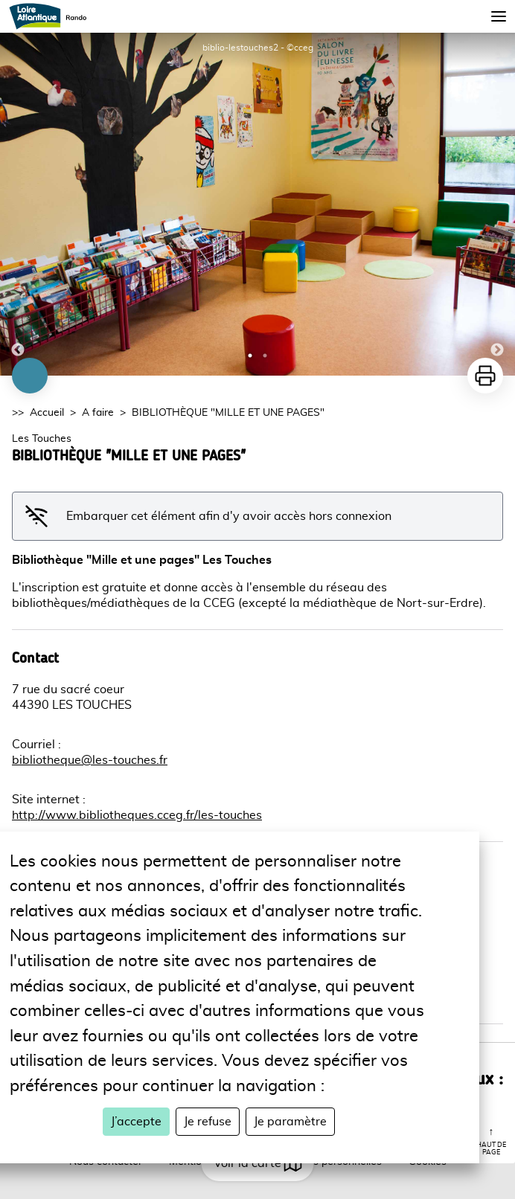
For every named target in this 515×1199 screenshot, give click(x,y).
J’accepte (136, 1122)
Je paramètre (290, 1122)
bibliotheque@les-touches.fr (89, 760)
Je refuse (207, 1122)
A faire (98, 413)
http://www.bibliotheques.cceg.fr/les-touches (137, 815)
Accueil (47, 413)
